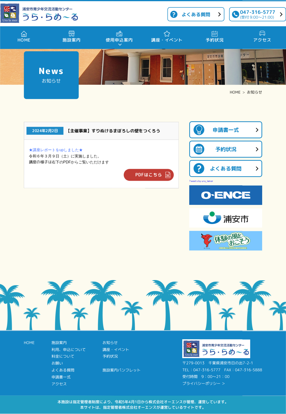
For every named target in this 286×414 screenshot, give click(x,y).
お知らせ (254, 92)
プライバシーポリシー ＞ (203, 383)
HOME (235, 92)
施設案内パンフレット (121, 370)
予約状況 (225, 149)
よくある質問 (196, 14)
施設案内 (59, 342)
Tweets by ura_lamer (201, 181)
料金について (62, 356)
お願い (57, 363)
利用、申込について (68, 349)
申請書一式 (226, 129)
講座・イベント (115, 349)
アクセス (59, 383)
